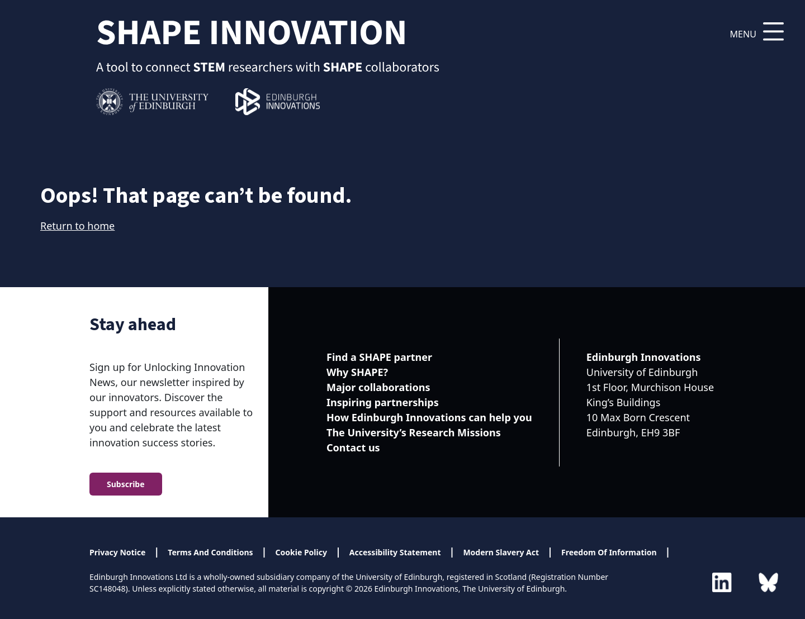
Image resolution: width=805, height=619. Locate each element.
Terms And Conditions (210, 552)
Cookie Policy (301, 552)
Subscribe (126, 484)
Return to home (77, 225)
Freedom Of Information (609, 552)
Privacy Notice (117, 552)
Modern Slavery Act (501, 552)
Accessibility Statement (395, 552)
